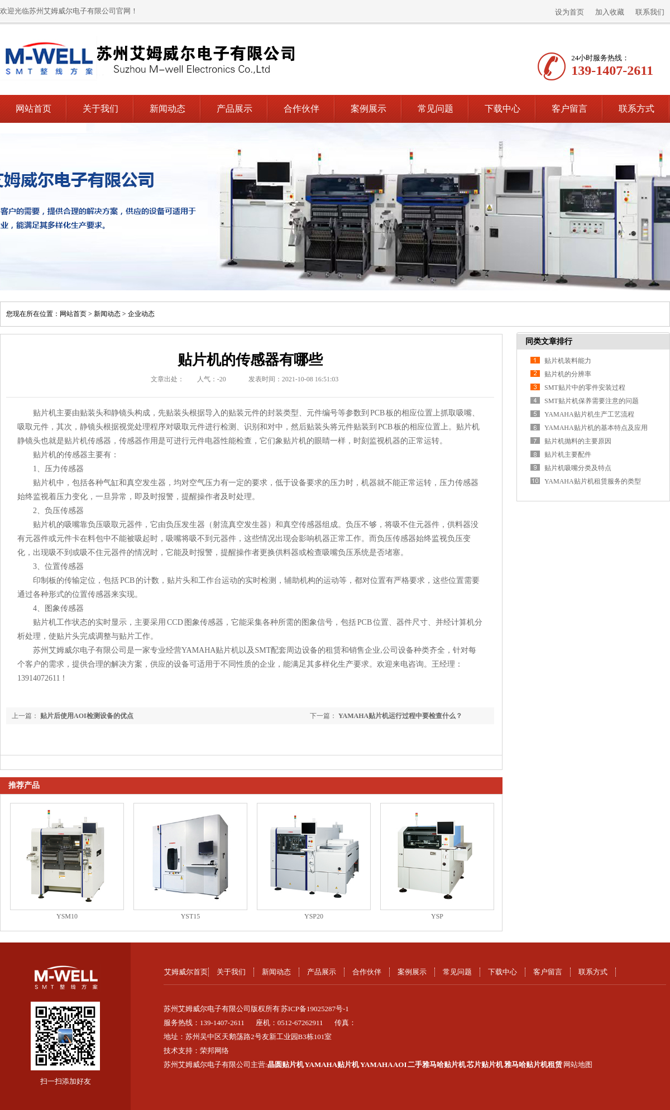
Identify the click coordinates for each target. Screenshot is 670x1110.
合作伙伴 (301, 108)
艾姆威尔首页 (186, 972)
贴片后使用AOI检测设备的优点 (86, 716)
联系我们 (649, 12)
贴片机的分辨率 (567, 374)
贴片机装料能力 (567, 361)
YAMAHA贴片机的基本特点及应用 (596, 428)
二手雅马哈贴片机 (437, 1064)
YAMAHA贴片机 (331, 1064)
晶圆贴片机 (285, 1064)
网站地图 (577, 1064)
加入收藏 (609, 12)
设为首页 (569, 12)
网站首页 (33, 108)
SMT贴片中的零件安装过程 (584, 387)
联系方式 (636, 108)
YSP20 (313, 916)
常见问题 (435, 108)
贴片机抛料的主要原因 (577, 441)
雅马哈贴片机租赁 (533, 1064)
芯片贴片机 (485, 1064)
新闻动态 (167, 108)
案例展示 (368, 108)
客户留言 (569, 108)
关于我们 (100, 108)
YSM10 (67, 916)
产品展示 (234, 108)
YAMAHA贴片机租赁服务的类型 (592, 481)
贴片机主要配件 (567, 454)
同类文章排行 (548, 341)
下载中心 (502, 108)
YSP (437, 916)
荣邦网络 (214, 1050)
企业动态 (141, 314)
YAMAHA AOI (383, 1064)
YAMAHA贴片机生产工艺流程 (589, 414)
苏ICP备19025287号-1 (315, 1008)
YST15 (190, 916)
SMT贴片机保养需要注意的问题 (591, 401)
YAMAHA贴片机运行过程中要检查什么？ (400, 716)
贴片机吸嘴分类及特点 (577, 468)
